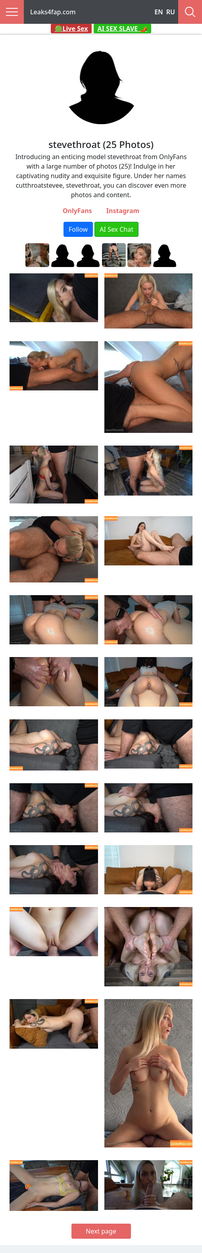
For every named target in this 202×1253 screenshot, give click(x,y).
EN (158, 12)
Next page (101, 1231)
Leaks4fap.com (53, 12)
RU (170, 12)
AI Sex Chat (116, 229)
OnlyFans (77, 210)
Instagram (122, 210)
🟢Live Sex (71, 28)
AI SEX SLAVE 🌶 (123, 28)
